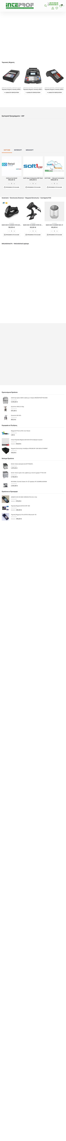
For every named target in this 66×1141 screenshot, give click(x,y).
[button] (3, 5)
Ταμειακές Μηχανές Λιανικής (19, 87)
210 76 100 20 (53, 3)
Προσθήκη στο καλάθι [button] (12, 187)
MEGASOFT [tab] (29, 150)
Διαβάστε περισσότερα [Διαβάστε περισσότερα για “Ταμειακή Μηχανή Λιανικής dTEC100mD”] (33, 92)
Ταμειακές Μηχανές (7, 87)
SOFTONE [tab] (7, 150)
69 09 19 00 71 (53, 5)
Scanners (11, 223)
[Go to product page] (11, 76)
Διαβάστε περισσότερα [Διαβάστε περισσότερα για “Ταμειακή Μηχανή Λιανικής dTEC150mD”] (55, 92)
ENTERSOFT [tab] (18, 150)
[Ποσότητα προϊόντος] (11, 183)
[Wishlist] (56, 8)
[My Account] (52, 8)
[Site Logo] (19, 6)
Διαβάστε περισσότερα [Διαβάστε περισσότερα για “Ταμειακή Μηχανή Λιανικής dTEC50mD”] (12, 92)
